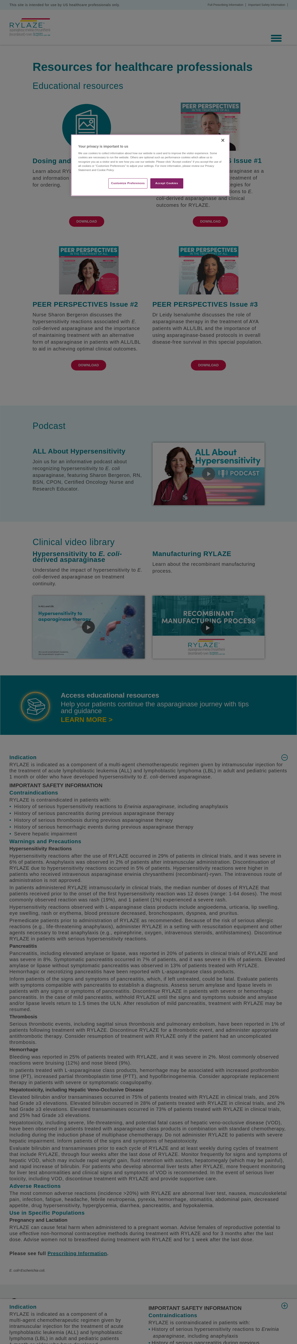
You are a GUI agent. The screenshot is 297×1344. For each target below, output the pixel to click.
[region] (150, 165)
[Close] (222, 140)
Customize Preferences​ (128, 183)
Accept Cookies (166, 183)
